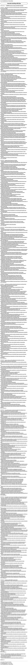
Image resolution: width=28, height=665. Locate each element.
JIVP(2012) (2, 360)
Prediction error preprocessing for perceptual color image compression (13, 393)
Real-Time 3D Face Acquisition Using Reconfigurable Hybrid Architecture (13, 59)
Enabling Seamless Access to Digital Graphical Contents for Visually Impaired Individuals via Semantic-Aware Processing (13, 27)
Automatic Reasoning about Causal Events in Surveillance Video (12, 289)
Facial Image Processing (5, 30)
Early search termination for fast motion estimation (10, 596)
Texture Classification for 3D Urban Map (8, 218)
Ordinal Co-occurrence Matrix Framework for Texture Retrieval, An (12, 52)
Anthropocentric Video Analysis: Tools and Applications (10, 76)
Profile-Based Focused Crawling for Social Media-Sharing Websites (12, 204)
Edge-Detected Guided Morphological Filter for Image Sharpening (12, 97)
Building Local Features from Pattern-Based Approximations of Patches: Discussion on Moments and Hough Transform (12, 166)
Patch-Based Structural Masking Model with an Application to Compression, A (14, 201)
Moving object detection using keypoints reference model (11, 326)
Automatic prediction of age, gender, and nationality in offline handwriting (13, 497)
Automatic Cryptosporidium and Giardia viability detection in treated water (14, 427)
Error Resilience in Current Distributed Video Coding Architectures (12, 173)
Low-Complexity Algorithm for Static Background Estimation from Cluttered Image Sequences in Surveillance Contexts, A (13, 323)
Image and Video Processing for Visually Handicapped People (11, 34)
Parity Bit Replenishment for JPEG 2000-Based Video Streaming (12, 200)
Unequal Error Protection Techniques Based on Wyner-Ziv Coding (12, 221)
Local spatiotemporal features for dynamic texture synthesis (11, 523)
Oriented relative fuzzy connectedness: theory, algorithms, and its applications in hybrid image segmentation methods (11, 618)
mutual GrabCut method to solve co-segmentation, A (10, 476)
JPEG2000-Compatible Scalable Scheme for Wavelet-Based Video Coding (13, 41)
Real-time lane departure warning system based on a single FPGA (12, 480)
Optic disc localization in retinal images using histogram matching (12, 390)
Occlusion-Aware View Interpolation (7, 129)
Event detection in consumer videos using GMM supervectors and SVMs (13, 453)
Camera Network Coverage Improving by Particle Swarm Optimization (13, 293)
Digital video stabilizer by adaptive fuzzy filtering (9, 373)
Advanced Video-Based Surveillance (7, 286)
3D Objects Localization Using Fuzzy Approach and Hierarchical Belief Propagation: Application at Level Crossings (13, 285)
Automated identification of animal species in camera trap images (12, 425)
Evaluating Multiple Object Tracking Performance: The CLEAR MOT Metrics (13, 99)
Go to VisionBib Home (4, 0)
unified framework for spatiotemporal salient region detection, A (12, 492)
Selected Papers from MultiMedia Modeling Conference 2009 (11, 276)
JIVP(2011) (2, 284)
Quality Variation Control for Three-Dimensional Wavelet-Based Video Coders (14, 58)
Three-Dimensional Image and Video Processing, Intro (10, 146)
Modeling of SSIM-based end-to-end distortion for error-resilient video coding (14, 530)
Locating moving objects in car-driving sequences (9, 524)
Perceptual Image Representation (6, 54)
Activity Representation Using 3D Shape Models (9, 75)
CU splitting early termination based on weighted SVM (10, 372)
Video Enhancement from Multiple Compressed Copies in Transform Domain (14, 281)
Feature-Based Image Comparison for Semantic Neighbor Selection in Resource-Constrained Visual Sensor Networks (12, 246)
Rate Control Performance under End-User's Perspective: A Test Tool (12, 267)
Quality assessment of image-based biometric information (11, 621)
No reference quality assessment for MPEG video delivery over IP (12, 533)
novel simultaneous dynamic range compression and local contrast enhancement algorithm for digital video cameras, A (12, 331)
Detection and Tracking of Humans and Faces (8, 96)
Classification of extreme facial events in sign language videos (11, 499)
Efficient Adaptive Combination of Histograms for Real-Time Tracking (12, 98)
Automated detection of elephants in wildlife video (9, 424)
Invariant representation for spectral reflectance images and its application (13, 319)
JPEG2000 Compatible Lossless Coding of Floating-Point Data (11, 40)
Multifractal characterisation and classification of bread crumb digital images (14, 613)
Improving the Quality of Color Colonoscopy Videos (10, 110)
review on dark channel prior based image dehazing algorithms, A (12, 657)
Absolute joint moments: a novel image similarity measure (11, 412)
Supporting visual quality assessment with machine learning (11, 488)
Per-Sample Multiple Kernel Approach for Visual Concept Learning (12, 264)
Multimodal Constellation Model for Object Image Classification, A (12, 261)
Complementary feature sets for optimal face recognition (10, 500)
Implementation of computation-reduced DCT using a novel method (12, 604)
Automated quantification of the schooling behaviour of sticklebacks (12, 426)
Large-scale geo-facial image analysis (7, 607)
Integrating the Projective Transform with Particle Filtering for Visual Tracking (14, 318)
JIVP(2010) (2, 227)
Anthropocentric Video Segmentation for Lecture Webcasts (11, 77)
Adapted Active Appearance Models (11, 160)
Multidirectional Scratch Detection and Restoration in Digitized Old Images (13, 260)
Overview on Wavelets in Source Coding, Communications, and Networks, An (14, 53)
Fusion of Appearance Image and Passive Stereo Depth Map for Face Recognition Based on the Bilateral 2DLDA (12, 32)
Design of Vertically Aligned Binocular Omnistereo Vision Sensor (12, 236)
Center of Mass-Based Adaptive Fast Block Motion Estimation (11, 13)
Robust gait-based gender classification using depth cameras (11, 397)
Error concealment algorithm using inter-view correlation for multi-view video (14, 510)
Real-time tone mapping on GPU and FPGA (8, 395)
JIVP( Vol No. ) (2, 5)
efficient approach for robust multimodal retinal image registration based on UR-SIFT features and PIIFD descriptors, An (13, 446)
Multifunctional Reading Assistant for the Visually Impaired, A (11, 47)
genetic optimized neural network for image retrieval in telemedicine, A (13, 516)
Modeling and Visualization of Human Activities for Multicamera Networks (13, 189)
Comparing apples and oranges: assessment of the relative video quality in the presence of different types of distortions (13, 299)
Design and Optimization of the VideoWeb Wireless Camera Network (13, 235)
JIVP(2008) (2, 73)
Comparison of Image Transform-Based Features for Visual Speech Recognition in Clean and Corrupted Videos (12, 91)
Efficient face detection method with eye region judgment (11, 449)
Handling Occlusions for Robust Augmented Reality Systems (11, 252)
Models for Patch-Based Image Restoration (8, 190)
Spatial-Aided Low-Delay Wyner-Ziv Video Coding (9, 215)
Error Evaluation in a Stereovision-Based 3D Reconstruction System (12, 242)
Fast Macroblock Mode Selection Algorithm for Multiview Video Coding (13, 100)
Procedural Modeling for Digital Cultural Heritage (9, 203)
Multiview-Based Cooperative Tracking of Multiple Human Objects (12, 123)
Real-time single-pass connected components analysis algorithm (12, 481)
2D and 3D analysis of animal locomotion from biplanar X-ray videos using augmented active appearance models (13, 411)
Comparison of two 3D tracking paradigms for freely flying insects (12, 433)
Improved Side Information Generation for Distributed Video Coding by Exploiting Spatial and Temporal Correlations (12, 184)
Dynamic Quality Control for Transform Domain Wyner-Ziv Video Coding (13, 172)
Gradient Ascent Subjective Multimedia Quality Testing (10, 315)
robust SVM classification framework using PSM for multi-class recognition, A (14, 628)
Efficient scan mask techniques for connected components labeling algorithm (14, 303)
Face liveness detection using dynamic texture (9, 513)
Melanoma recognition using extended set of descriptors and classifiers (13, 610)
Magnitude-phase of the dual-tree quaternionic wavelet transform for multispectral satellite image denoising (12, 527)
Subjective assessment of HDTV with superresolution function (11, 565)
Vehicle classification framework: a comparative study (10, 573)
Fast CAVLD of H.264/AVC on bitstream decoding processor (11, 454)
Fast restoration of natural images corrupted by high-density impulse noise (13, 457)
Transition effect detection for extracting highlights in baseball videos (13, 489)
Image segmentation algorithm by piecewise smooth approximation (12, 383)
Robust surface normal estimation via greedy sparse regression (11, 627)
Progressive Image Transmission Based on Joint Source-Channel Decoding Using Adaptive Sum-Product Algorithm (13, 56)
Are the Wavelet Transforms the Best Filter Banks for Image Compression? (13, 78)
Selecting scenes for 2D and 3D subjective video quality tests (11, 483)
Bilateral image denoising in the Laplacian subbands (10, 586)
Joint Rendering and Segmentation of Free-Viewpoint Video (11, 257)
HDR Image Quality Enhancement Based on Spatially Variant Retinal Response (14, 253)
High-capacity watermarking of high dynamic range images (11, 654)
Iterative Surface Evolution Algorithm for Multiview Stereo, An (11, 256)
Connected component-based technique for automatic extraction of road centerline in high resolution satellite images (13, 593)
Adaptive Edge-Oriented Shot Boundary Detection (9, 161)
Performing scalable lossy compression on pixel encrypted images (12, 479)
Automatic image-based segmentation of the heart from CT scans (16, 496)
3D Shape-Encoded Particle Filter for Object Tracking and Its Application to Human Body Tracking (12, 74)
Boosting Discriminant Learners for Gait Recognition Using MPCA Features (13, 164)
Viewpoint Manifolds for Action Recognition (8, 224)
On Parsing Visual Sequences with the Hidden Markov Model (11, 198)
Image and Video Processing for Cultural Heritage (9, 180)
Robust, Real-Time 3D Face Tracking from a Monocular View (11, 275)
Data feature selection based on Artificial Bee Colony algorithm (11, 436)
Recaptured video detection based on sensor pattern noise (11, 622)
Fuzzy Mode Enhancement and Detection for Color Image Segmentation (13, 105)
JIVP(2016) (2, 653)
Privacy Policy (10, 0)
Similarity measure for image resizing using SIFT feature (10, 404)
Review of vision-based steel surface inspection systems (10, 554)
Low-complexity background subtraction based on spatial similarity (12, 525)
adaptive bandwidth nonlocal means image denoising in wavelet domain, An (14, 413)
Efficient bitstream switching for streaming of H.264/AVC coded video (13, 302)
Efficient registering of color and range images (9, 450)
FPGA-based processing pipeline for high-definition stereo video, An (12, 314)
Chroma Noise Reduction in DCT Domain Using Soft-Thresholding (12, 234)
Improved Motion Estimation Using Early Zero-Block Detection (11, 109)
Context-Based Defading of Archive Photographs (9, 167)
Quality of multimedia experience (6, 394)
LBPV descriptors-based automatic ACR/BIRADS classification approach (13, 470)
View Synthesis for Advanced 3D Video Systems (9, 157)
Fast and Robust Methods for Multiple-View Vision (9, 244)
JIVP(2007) (2, 7)
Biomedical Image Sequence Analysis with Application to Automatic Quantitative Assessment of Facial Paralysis (12, 11)
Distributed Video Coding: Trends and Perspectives (9, 171)
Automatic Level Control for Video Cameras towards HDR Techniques (12, 229)
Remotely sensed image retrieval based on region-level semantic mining (13, 396)
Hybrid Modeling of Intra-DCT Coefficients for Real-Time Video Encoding (13, 108)
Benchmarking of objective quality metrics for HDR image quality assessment (14, 585)
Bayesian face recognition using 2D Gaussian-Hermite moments (12, 584)
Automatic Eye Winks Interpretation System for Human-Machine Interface (13, 9)
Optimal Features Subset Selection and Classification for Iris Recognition (13, 130)
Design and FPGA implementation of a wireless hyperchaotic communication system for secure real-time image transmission (13, 440)
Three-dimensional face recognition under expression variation (11, 567)
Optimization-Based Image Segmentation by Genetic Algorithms (12, 131)
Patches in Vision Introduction (6, 202)
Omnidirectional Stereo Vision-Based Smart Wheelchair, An (11, 51)
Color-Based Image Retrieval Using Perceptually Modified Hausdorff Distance (14, 84)
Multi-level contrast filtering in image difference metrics (10, 473)
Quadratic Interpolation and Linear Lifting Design (9, 57)
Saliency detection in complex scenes (7, 558)
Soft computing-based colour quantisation (8, 560)
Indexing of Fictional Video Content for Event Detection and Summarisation (14, 37)
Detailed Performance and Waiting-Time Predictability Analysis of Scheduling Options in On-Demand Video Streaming (13, 238)
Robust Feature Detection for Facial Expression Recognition (11, 60)
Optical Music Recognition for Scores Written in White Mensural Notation (13, 199)
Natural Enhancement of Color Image (7, 263)
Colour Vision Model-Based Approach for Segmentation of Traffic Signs (13, 85)
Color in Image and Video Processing (7, 80)
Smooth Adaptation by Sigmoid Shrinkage (8, 214)
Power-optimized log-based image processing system (10, 547)
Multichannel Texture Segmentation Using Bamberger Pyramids (12, 191)
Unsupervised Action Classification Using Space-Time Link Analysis (12, 278)
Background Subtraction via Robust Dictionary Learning (10, 290)
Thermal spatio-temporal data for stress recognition (10, 566)
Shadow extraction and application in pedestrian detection (11, 559)
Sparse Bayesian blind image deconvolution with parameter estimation (13, 405)
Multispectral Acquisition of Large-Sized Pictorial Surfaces (11, 194)
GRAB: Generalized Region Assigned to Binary (9, 460)
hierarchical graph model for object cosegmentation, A (10, 463)
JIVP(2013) (2, 410)
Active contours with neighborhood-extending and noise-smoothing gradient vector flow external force (12, 361)
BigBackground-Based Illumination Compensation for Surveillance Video (13, 292)
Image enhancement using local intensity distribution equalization (12, 603)
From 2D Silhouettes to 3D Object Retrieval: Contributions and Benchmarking (14, 249)
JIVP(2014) (2, 496)
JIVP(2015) (2, 579)
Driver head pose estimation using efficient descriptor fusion (15, 653)
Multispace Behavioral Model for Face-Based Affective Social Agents (12, 50)
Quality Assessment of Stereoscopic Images (8, 132)
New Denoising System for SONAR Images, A (8, 195)
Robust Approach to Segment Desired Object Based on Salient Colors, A (13, 141)
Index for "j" (2, 659)
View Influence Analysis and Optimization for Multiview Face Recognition (13, 70)
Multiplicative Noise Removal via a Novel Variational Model (11, 262)
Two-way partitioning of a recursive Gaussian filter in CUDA (11, 570)
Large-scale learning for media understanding (8, 608)
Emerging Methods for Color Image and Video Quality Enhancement (12, 241)
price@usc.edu (4, 663)
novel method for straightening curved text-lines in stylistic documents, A (13, 542)
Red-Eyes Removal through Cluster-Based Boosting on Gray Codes (12, 272)
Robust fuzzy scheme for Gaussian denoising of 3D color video (11, 557)
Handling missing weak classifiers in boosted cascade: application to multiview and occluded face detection (12, 462)
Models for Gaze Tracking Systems (7, 44)
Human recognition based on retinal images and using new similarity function (14, 464)
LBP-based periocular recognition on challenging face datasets (11, 469)
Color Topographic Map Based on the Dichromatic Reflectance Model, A (13, 83)
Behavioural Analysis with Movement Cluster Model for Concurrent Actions (14, 291)
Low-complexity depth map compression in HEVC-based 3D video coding (13, 609)
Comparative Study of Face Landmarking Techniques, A (10, 432)
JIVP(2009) (2, 160)
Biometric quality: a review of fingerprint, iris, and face (10, 498)
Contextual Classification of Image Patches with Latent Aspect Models (13, 168)
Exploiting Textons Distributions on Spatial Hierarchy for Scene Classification (14, 243)
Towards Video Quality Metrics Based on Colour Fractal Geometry (12, 277)
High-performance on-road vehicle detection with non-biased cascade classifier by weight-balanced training (12, 602)
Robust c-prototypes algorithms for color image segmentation (11, 482)
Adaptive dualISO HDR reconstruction (11, 579)
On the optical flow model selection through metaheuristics (11, 616)
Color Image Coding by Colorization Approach (9, 79)
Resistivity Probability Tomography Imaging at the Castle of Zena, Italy (13, 207)
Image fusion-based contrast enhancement (8, 382)
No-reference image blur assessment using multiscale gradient (11, 327)
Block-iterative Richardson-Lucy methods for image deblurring (11, 587)
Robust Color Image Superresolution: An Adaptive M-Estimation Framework (14, 142)
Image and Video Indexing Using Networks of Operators (10, 33)
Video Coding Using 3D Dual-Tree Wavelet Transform (10, 67)
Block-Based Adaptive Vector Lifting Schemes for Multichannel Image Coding (14, 12)
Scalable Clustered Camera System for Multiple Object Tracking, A (12, 145)
